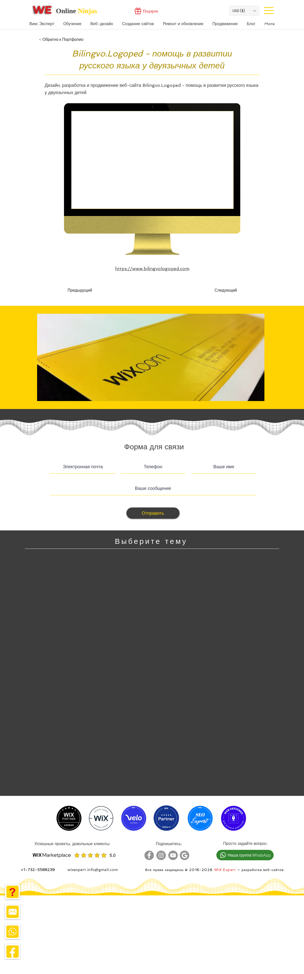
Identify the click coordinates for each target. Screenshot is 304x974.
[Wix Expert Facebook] (149, 855)
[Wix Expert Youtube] (173, 855)
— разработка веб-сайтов (260, 870)
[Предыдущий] (84, 290)
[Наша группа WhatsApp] (245, 855)
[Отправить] (153, 513)
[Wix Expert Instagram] (161, 855)
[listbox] (244, 11)
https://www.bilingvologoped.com (152, 268)
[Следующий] (224, 290)
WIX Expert (225, 870)
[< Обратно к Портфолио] (61, 40)
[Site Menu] (269, 10)
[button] (244, 11)
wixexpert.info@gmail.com (92, 869)
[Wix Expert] (42, 9)
